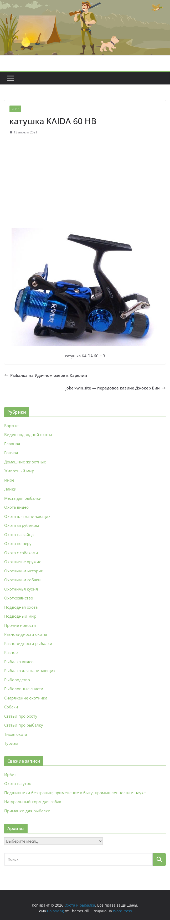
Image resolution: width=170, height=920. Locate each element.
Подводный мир (20, 616)
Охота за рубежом (21, 525)
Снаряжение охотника (25, 698)
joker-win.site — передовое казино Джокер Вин (115, 388)
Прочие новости (20, 625)
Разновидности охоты (25, 634)
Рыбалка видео (19, 661)
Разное (11, 652)
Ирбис (10, 774)
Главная (12, 443)
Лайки (10, 489)
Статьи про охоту (20, 716)
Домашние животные (25, 461)
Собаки (11, 706)
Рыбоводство (17, 679)
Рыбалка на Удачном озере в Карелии (45, 375)
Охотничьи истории (24, 570)
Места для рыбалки (23, 498)
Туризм (11, 743)
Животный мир (19, 470)
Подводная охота (21, 607)
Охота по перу (18, 543)
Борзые (11, 425)
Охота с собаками (21, 552)
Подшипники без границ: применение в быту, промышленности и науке (75, 792)
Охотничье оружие (22, 561)
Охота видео (16, 507)
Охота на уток (17, 783)
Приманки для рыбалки (27, 810)
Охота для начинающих (27, 516)
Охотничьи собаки (22, 579)
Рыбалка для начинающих (29, 670)
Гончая (11, 452)
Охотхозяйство (18, 598)
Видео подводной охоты (28, 434)
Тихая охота (15, 734)
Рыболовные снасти (23, 688)
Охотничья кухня (21, 589)
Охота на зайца (19, 534)
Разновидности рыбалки (28, 643)
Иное (15, 109)
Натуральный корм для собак (32, 801)
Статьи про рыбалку (23, 725)
